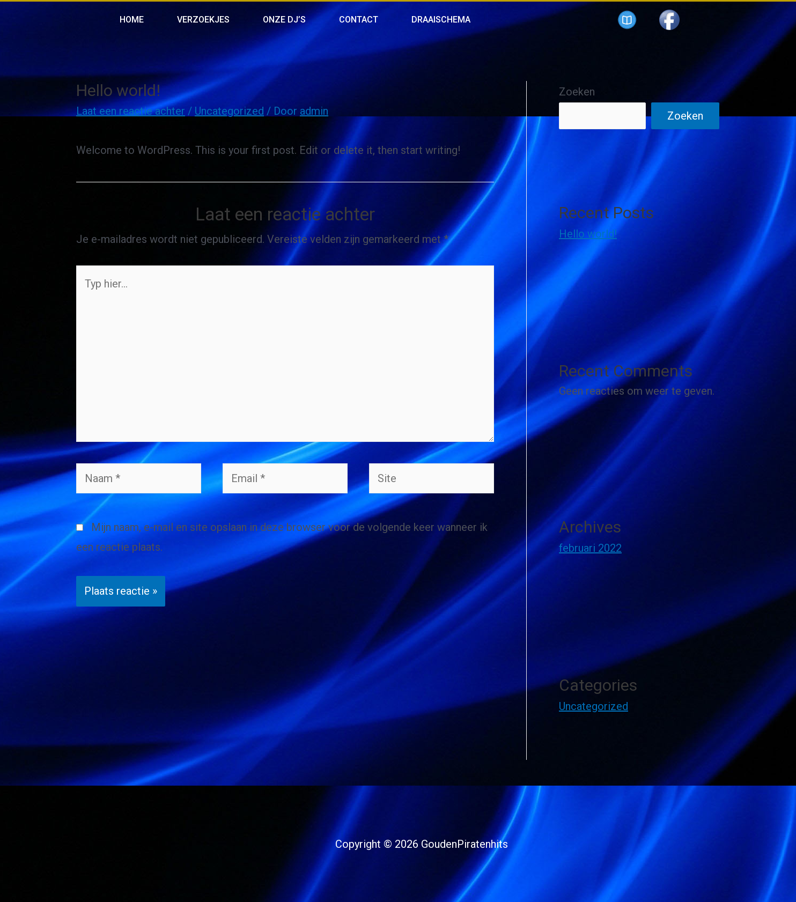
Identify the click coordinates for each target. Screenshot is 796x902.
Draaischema (440, 19)
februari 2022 (590, 548)
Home (132, 19)
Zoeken (577, 91)
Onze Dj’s (284, 19)
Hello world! (588, 233)
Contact (358, 19)
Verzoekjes (203, 19)
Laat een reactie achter (130, 111)
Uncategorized (229, 111)
